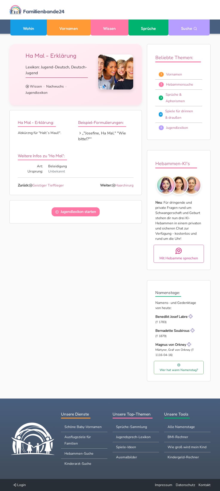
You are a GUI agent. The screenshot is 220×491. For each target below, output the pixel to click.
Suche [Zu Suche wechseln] (189, 28)
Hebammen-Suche (78, 453)
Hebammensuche (179, 84)
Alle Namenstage (181, 427)
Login (19, 485)
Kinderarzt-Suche (77, 463)
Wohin (28, 28)
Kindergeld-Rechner (183, 457)
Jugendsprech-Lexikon (133, 437)
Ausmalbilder (126, 457)
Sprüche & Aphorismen (175, 97)
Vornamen (68, 28)
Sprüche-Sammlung (131, 427)
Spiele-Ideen (126, 447)
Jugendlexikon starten (75, 211)
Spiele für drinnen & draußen (179, 114)
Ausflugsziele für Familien (77, 440)
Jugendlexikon (36, 92)
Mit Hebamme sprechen (178, 254)
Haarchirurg (124, 185)
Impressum (163, 485)
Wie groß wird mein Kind (187, 447)
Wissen (109, 28)
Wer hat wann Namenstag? (179, 367)
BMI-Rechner (178, 437)
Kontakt (205, 485)
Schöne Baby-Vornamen (83, 427)
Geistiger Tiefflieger (48, 185)
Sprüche (148, 28)
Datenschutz (185, 485)
